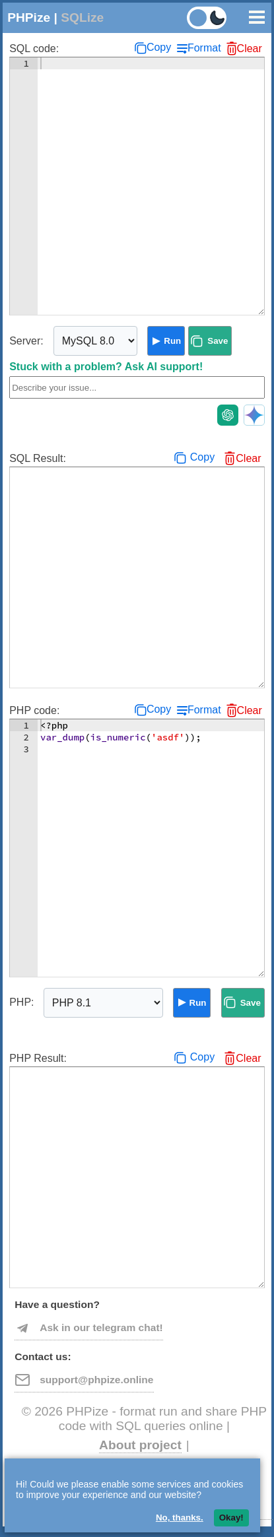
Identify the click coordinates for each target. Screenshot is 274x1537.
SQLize (82, 17)
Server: (26, 340)
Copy (159, 47)
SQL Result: (37, 458)
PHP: (21, 1002)
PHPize (28, 17)
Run (172, 341)
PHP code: (34, 710)
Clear (249, 48)
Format (204, 47)
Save (217, 341)
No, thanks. (179, 1517)
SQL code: (34, 48)
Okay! (231, 1517)
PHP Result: (38, 1058)
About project (140, 1445)
